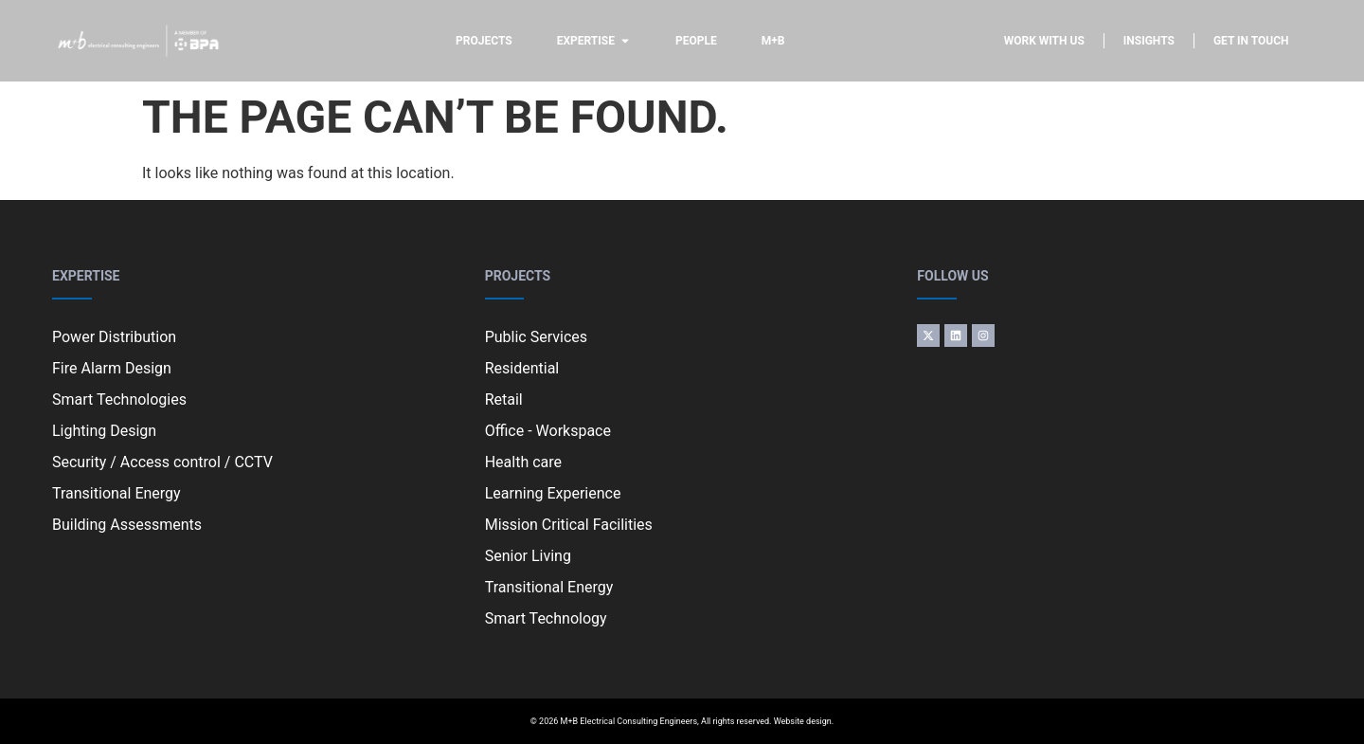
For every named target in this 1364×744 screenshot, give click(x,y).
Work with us (1044, 40)
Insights (1149, 40)
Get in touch (1251, 40)
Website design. (804, 721)
